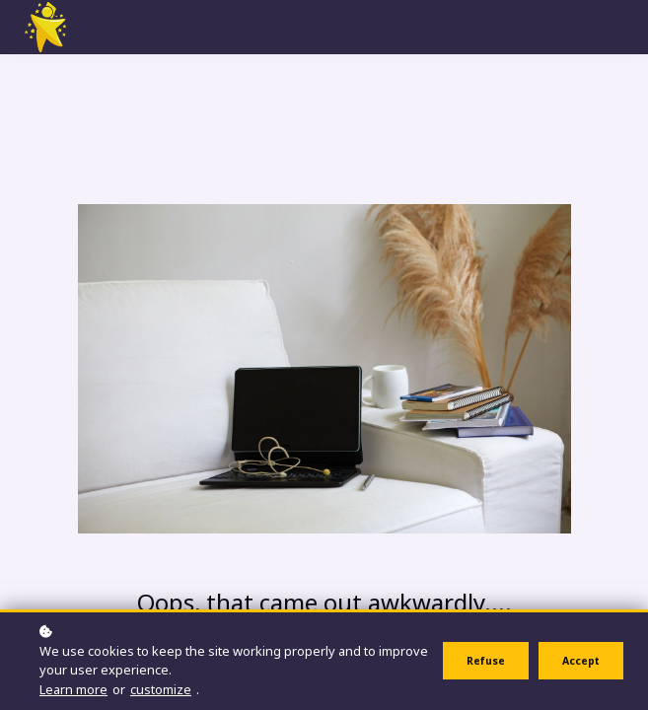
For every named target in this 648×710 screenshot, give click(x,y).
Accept (581, 662)
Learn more (73, 690)
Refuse (486, 662)
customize (160, 690)
